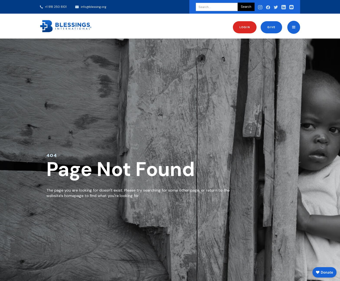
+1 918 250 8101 (56, 7)
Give (271, 27)
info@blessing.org (93, 7)
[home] (66, 26)
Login (244, 27)
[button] (293, 27)
